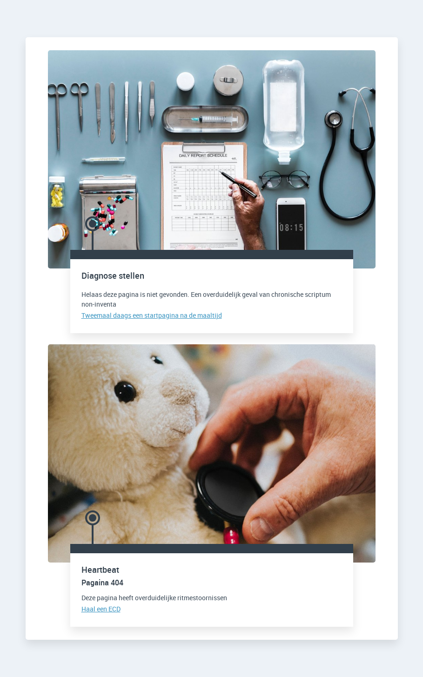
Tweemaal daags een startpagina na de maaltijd (151, 315)
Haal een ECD (101, 608)
